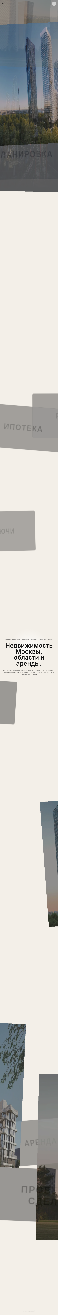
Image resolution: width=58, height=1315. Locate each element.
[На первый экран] (3, 4)
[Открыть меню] (54, 4)
